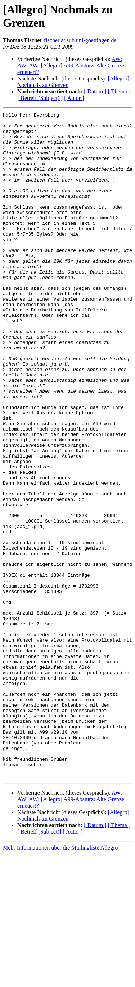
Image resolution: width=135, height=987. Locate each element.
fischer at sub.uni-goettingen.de (80, 40)
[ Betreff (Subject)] (39, 965)
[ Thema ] (119, 91)
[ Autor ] (74, 98)
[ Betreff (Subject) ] (40, 98)
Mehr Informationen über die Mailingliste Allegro (60, 981)
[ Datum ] (95, 91)
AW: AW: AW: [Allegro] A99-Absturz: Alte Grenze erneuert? (70, 65)
